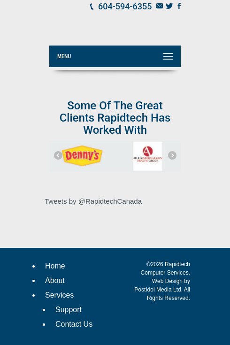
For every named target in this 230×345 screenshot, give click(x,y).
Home (55, 266)
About (55, 280)
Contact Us (73, 324)
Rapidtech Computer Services (122, 20)
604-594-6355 (125, 6)
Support (68, 310)
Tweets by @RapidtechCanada (93, 201)
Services (59, 295)
